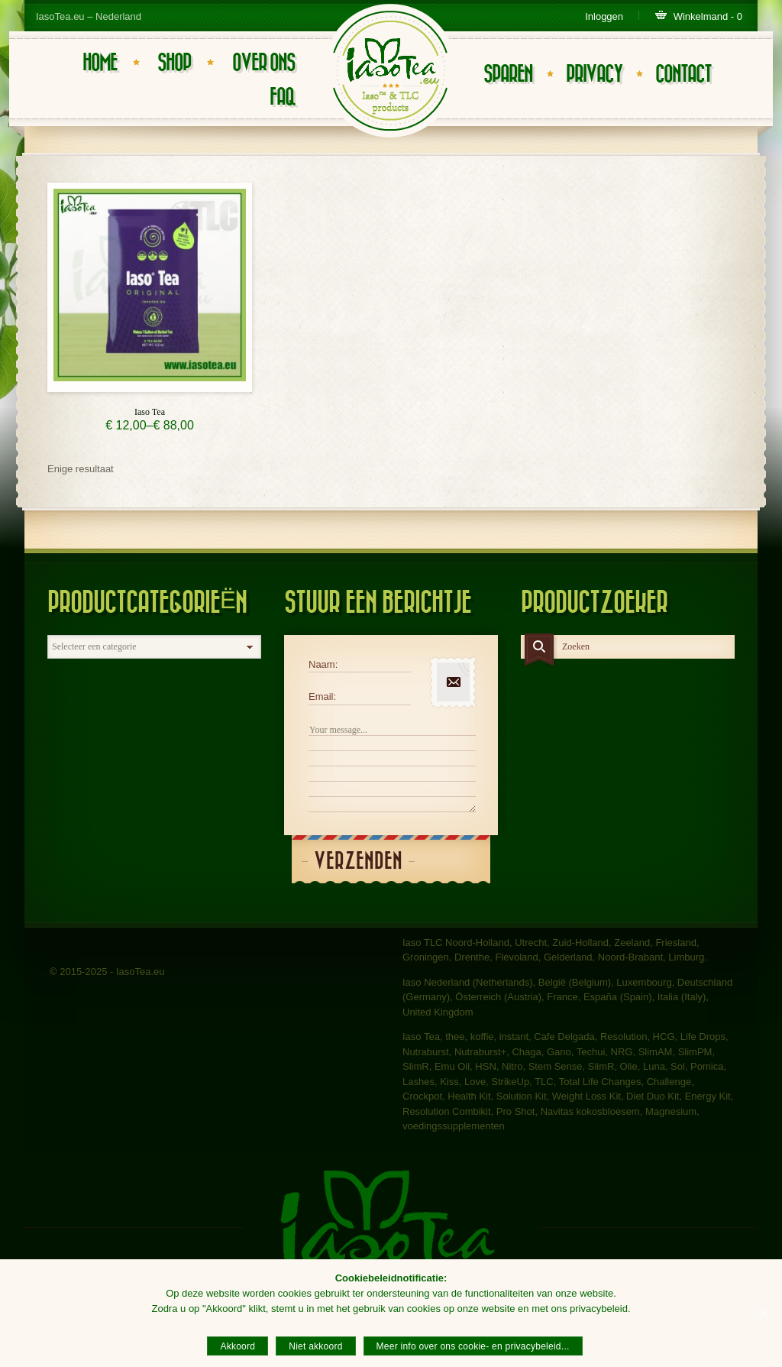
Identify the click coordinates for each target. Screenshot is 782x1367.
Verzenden (358, 861)
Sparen (507, 74)
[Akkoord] (763, 1313)
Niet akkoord (315, 1346)
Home (99, 63)
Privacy (594, 74)
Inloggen (604, 16)
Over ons (263, 63)
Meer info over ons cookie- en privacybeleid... (473, 1346)
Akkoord (237, 1346)
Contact (683, 74)
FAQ (282, 97)
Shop (174, 63)
